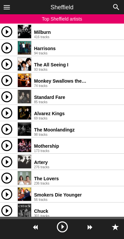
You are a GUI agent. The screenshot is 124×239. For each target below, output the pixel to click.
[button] (7, 7)
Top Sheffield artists (62, 19)
